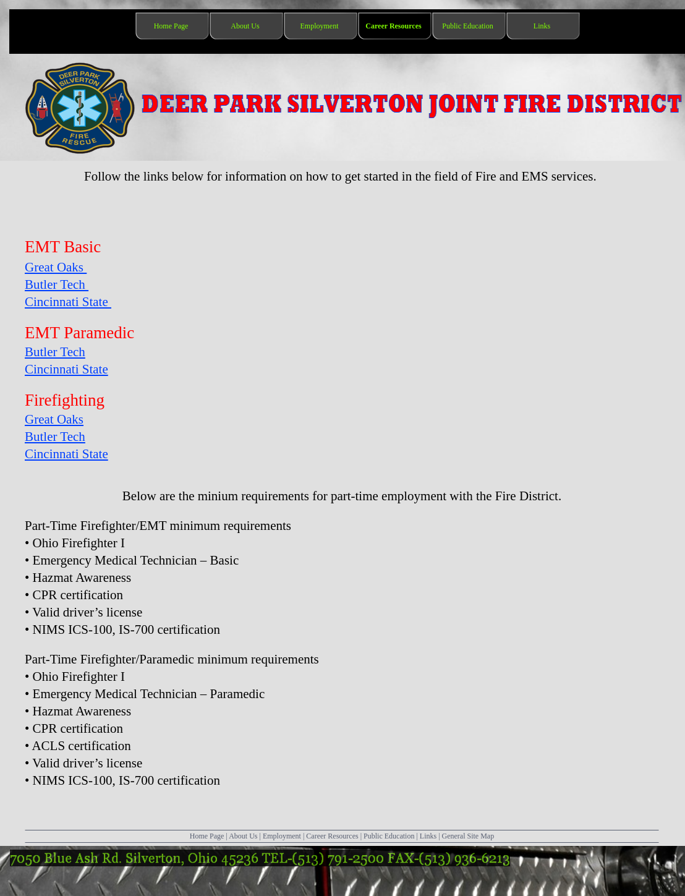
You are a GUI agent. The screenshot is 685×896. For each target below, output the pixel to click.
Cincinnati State (68, 301)
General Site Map (468, 836)
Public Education (389, 836)
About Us (243, 836)
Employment (282, 836)
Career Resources (332, 836)
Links (428, 836)
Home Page (207, 836)
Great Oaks (56, 267)
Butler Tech (56, 284)
